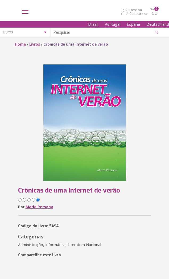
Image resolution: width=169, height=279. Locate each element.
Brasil (93, 24)
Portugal (112, 24)
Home (20, 44)
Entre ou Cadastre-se (138, 12)
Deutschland (157, 24)
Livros (34, 44)
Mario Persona (39, 206)
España (133, 24)
